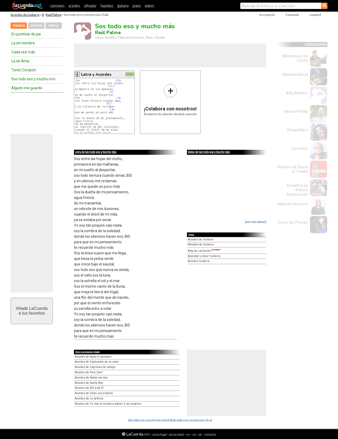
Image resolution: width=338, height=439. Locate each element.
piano (137, 6)
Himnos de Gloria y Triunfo (292, 169)
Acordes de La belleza (89, 398)
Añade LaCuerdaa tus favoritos (32, 310)
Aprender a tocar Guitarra (204, 256)
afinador (90, 6)
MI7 (109, 103)
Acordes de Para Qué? (89, 372)
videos (149, 6)
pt (200, 434)
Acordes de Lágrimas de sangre (95, 367)
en (194, 434)
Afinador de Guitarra (201, 244)
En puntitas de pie (26, 34)
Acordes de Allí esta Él (89, 388)
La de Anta (20, 61)
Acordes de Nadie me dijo (91, 377)
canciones (57, 6)
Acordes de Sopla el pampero (93, 356)
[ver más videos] (255, 221)
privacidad (176, 434)
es (188, 434)
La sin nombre (23, 43)
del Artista (36, 25)
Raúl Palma (53, 15)
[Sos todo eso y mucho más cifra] (191, 420)
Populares (19, 25)
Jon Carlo (299, 148)
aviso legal (159, 434)
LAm (77, 80)
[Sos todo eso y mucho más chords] (149, 420)
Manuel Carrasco (293, 204)
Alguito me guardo (26, 88)
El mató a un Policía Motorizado (297, 190)
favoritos (106, 6)
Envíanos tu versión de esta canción (170, 99)
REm (118, 80)
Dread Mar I (297, 130)
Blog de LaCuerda (204, 251)
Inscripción (267, 15)
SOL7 (111, 86)
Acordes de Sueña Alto (89, 383)
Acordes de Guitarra (25, 15)
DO (111, 92)
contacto (210, 434)
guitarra (123, 6)
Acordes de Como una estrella (94, 393)
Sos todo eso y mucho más (33, 79)
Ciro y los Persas (293, 222)
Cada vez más (23, 52)
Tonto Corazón (23, 70)
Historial (54, 25)
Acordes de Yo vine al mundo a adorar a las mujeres (108, 403)
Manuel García (295, 74)
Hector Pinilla (296, 111)
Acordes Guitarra (198, 261)
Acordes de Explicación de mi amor (97, 361)
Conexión (292, 15)
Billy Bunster (297, 93)
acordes (74, 6)
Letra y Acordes (96, 74)
